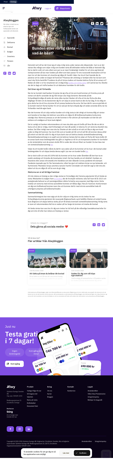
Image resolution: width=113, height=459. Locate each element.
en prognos (58, 179)
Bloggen (50, 398)
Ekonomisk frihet (32, 407)
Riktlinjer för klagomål (95, 401)
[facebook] (4, 73)
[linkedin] (9, 73)
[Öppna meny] (4, 8)
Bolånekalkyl (31, 404)
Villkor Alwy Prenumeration (96, 395)
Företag (13, 2)
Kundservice (71, 392)
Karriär (49, 395)
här (52, 145)
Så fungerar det (32, 395)
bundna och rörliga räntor (77, 83)
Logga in (87, 8)
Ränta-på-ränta (32, 401)
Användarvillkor (93, 392)
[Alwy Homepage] (56, 8)
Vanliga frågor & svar (34, 392)
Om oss (49, 392)
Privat (6, 2)
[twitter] (14, 73)
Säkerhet (30, 398)
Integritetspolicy (93, 398)
